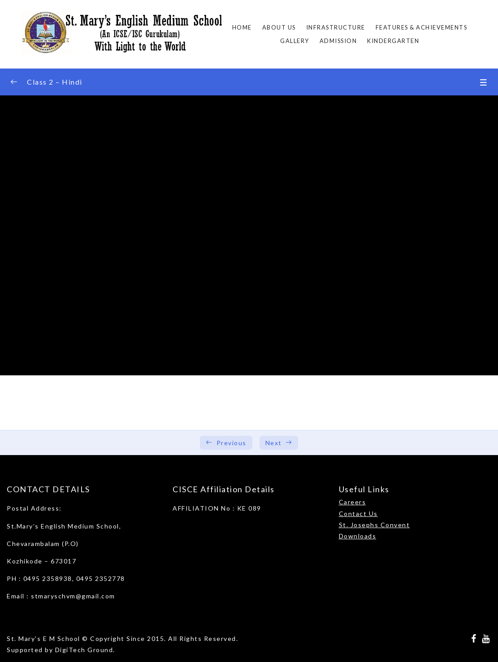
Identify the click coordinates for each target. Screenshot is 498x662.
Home (242, 27)
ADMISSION (338, 40)
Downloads (358, 536)
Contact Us (358, 513)
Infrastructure (335, 27)
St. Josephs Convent (374, 525)
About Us (279, 27)
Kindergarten (393, 40)
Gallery (294, 40)
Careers (352, 502)
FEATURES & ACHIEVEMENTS (422, 27)
